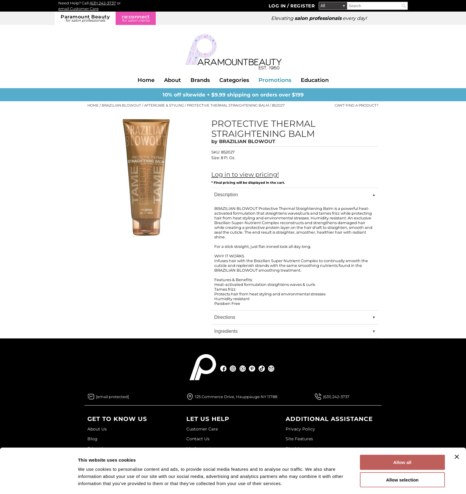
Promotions (275, 80)
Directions (224, 317)
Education (315, 80)
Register (302, 6)
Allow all (402, 441)
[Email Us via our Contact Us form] (112, 396)
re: (136, 18)
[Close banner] (457, 436)
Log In (278, 6)
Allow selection (402, 459)
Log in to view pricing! (245, 174)
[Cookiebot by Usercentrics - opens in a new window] (38, 482)
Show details (312, 482)
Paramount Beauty (85, 18)
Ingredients (226, 331)
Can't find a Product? (357, 105)
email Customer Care (78, 8)
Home (146, 80)
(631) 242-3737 (102, 3)
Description (226, 194)
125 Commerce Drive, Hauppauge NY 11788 (236, 396)
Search (404, 6)
